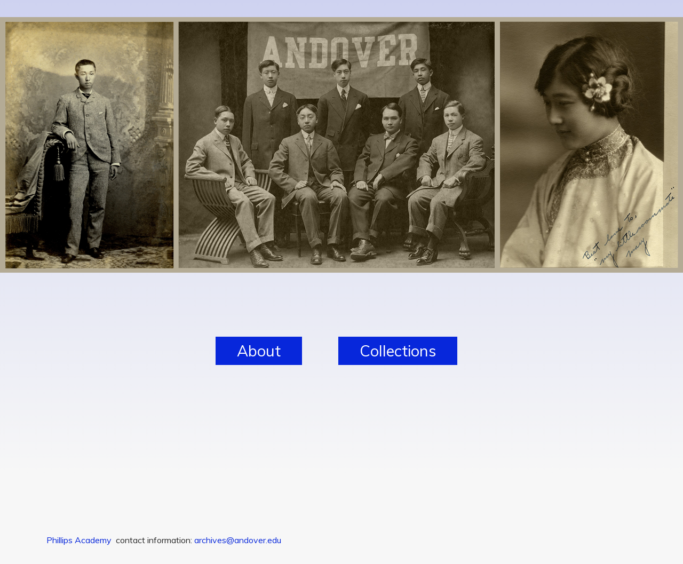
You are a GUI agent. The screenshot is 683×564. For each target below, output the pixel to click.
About (259, 350)
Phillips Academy (79, 540)
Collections (398, 350)
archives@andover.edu (237, 540)
